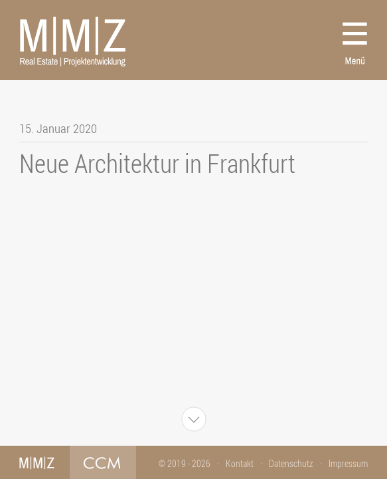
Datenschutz (291, 463)
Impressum (348, 463)
